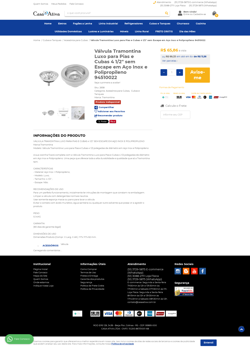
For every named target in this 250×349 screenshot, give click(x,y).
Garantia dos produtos (92, 279)
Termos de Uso (88, 273)
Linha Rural (142, 31)
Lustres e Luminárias (100, 31)
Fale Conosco (77, 4)
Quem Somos (40, 4)
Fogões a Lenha (82, 24)
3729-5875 (203, 6)
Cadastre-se (199, 14)
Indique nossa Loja (43, 286)
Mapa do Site (40, 276)
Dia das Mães (187, 31)
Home (48, 24)
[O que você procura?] (167, 13)
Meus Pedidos (58, 4)
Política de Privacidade (92, 289)
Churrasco (183, 24)
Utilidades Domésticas (68, 31)
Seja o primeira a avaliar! (107, 83)
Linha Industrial (108, 24)
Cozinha (201, 24)
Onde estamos (41, 282)
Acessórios (50, 246)
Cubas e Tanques (159, 24)
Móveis (124, 31)
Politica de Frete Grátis (92, 286)
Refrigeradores (134, 24)
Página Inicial (40, 269)
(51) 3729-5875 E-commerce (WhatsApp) (195, 2)
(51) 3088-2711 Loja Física (173, 6)
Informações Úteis (93, 264)
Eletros (62, 24)
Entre (186, 14)
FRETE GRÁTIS (164, 31)
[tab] (50, 245)
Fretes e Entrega (89, 276)
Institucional (42, 264)
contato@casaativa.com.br (141, 302)
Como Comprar (88, 269)
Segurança (86, 282)
